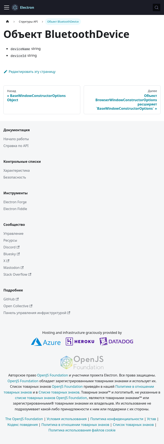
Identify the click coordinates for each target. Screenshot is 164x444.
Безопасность (14, 177)
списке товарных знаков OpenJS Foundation (51, 397)
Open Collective (17, 306)
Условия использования (66, 419)
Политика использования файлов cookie (82, 430)
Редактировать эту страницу (29, 71)
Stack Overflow (17, 274)
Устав (151, 419)
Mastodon (13, 267)
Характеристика (16, 170)
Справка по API (16, 145)
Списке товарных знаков (59, 392)
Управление (13, 233)
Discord (11, 247)
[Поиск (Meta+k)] (156, 7)
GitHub (11, 299)
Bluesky (11, 254)
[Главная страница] (7, 21)
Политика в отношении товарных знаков (75, 424)
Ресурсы (10, 240)
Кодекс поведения (22, 424)
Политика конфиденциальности (116, 419)
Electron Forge (15, 202)
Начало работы (16, 139)
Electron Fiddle (15, 208)
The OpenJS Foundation (24, 419)
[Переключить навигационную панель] (6, 7)
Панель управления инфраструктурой (36, 312)
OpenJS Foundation (52, 375)
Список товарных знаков (133, 424)
